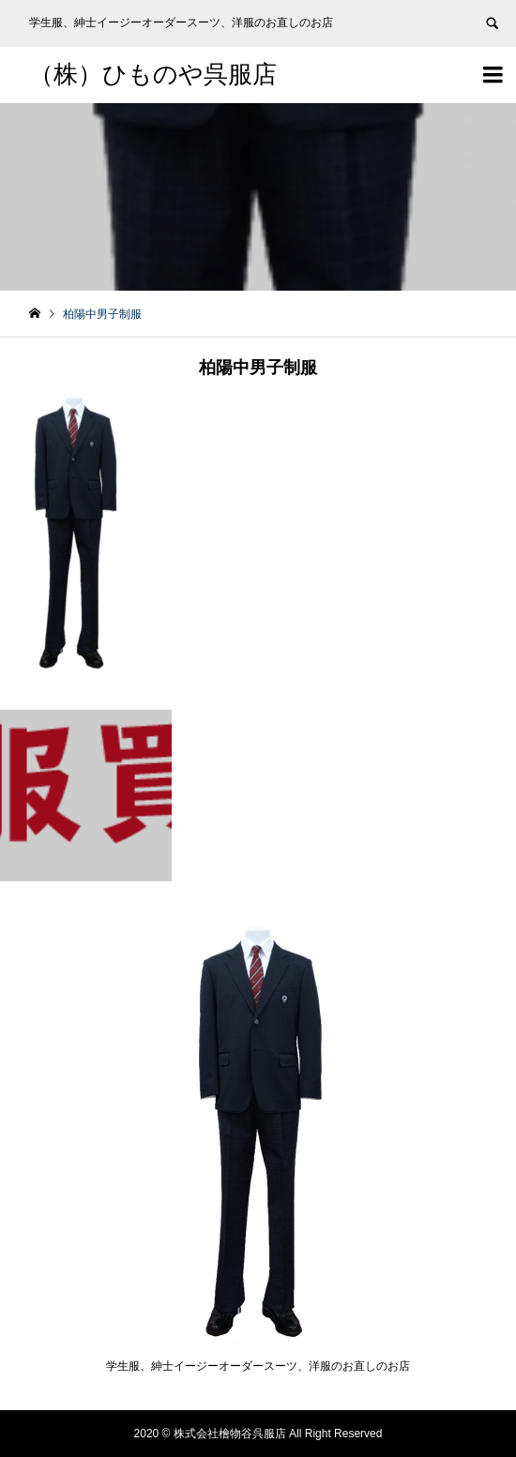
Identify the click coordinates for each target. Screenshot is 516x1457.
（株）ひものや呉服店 (153, 74)
